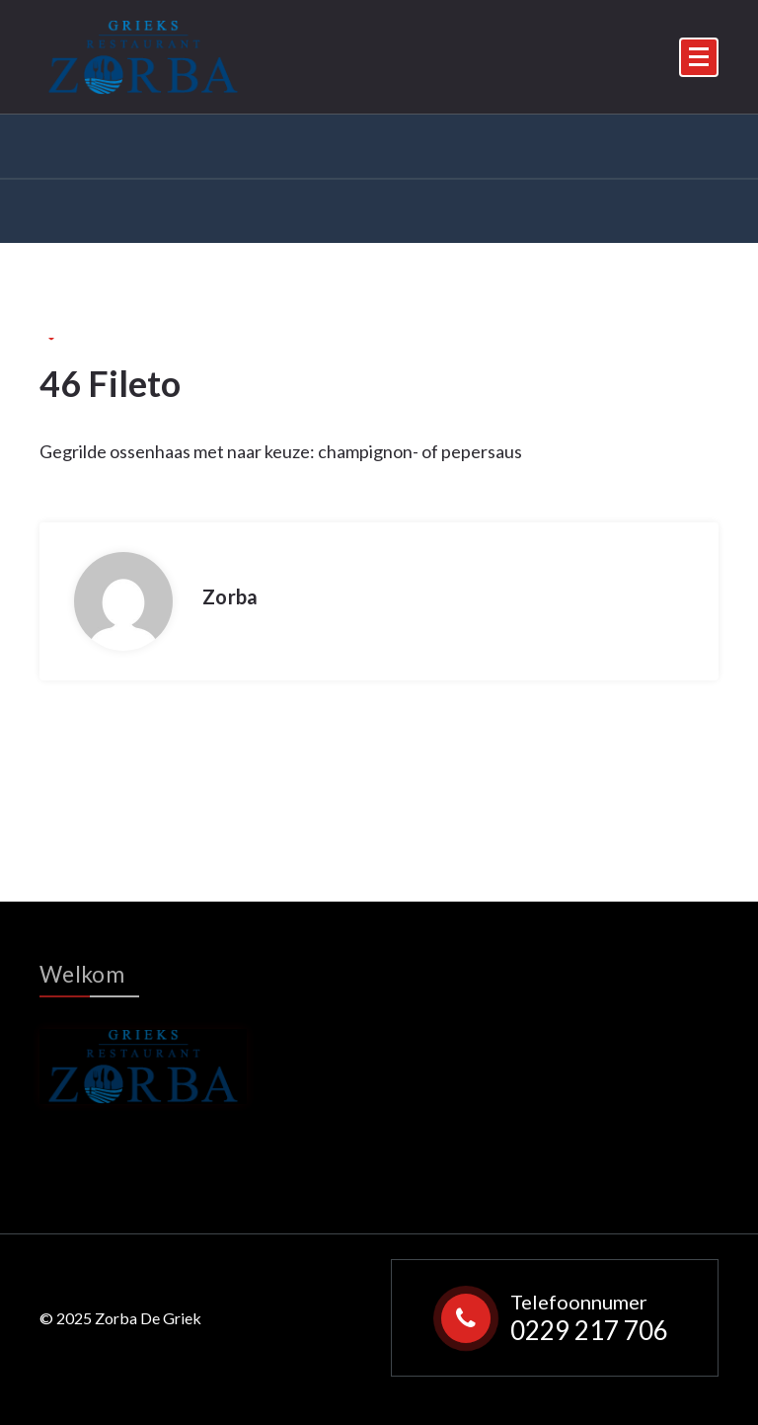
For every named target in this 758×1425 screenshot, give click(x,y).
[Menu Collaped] (699, 57)
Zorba (230, 596)
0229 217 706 (589, 1330)
